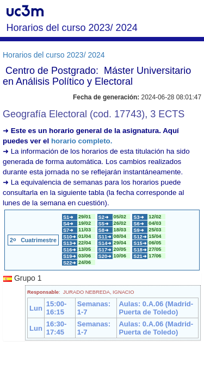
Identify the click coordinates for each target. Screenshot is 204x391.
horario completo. (82, 141)
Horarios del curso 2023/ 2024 (54, 55)
